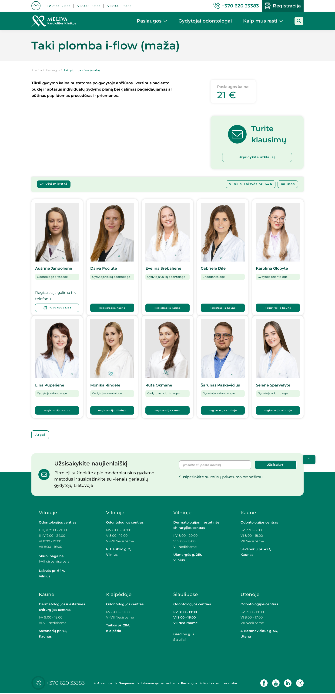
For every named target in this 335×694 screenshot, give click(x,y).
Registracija (283, 6)
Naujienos (126, 683)
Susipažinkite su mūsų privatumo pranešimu (221, 478)
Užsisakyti (276, 465)
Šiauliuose (185, 595)
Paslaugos (53, 70)
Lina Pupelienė (49, 385)
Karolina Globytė (272, 269)
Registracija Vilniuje (112, 410)
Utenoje (250, 595)
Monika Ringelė (105, 385)
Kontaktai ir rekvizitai (220, 683)
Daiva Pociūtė (103, 269)
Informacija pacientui (158, 683)
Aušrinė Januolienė (53, 269)
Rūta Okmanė (158, 385)
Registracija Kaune (112, 308)
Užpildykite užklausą (257, 157)
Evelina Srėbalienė (163, 269)
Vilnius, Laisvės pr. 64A (250, 184)
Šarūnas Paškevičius (220, 385)
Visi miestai (56, 184)
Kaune (248, 513)
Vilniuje (48, 513)
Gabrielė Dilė (213, 269)
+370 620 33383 (57, 308)
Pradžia (36, 70)
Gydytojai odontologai (205, 21)
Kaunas (288, 184)
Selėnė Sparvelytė (273, 385)
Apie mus (104, 683)
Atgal (41, 435)
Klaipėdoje (119, 595)
